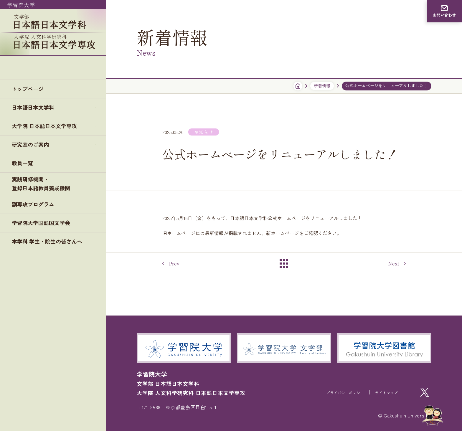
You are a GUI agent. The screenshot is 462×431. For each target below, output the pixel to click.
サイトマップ (383, 392)
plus (97, 85)
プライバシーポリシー (332, 392)
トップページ (29, 66)
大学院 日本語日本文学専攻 (48, 105)
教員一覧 (23, 144)
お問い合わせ (444, 15)
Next (393, 263)
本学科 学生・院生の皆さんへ (51, 223)
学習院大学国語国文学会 (44, 204)
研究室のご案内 (32, 124)
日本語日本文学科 (35, 85)
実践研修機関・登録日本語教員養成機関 (41, 164)
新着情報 (322, 86)
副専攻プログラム (35, 184)
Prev (174, 263)
